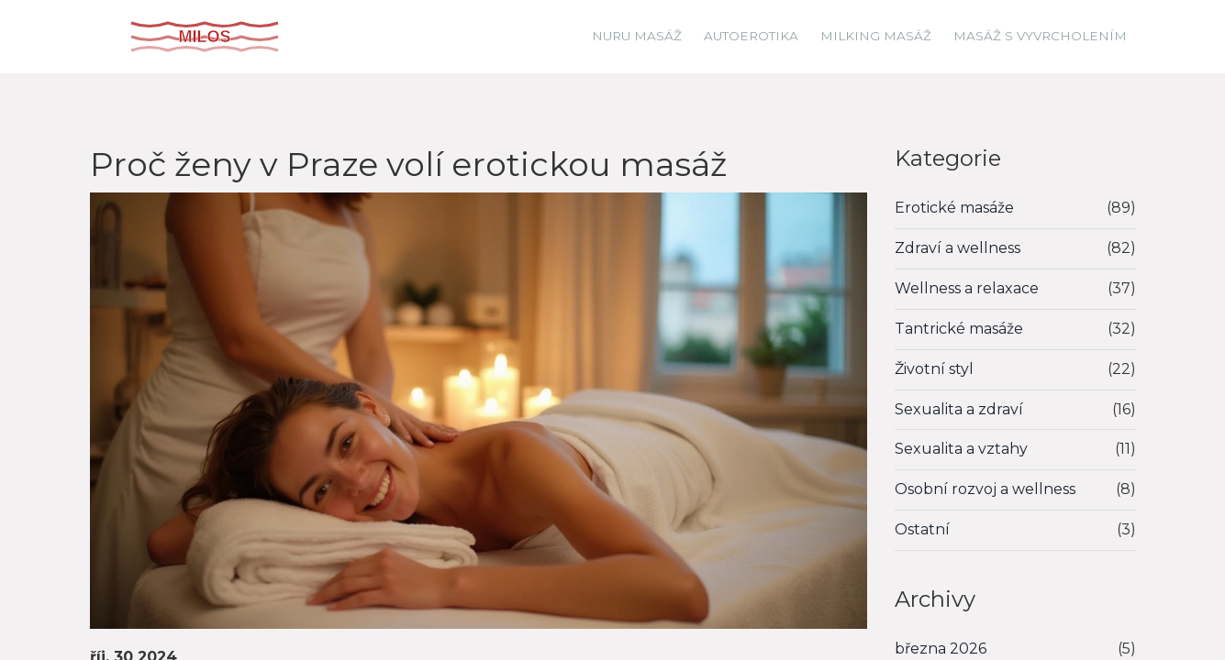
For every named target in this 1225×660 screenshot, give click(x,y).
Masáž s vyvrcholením (1040, 35)
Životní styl (934, 369)
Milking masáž (875, 35)
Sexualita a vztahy (961, 448)
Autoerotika (751, 35)
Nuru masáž (637, 35)
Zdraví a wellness (957, 248)
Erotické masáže (954, 207)
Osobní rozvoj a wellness (985, 489)
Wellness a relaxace (967, 288)
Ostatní (922, 529)
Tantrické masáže (959, 328)
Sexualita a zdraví (959, 409)
